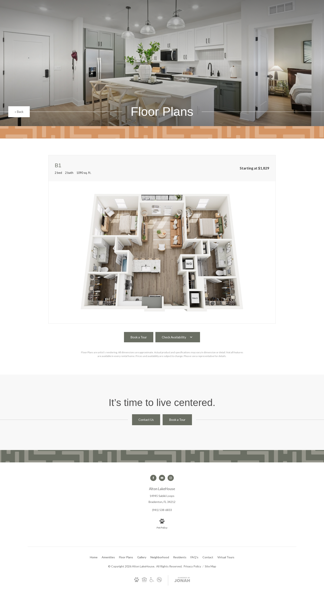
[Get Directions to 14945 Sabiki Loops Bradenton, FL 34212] (162, 495)
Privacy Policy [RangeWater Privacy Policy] (192, 566)
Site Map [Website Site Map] (210, 566)
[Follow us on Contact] (162, 478)
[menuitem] (94, 557)
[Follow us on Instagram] (171, 478)
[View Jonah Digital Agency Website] (182, 580)
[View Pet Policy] (162, 524)
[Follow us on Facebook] (153, 478)
